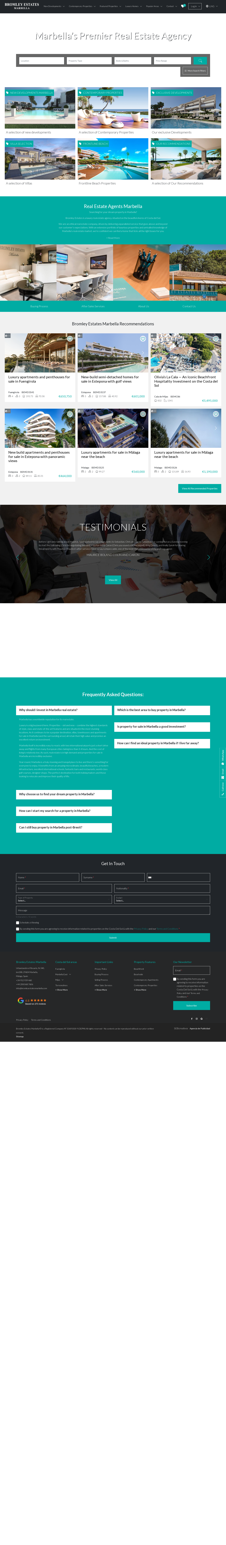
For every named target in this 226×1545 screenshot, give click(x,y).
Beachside (138, 974)
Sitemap (20, 1036)
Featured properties (109, 6)
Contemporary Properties (145, 985)
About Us (143, 306)
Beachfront (139, 969)
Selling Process (101, 980)
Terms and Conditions (167, 928)
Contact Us (189, 306)
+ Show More (61, 989)
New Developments (52, 6)
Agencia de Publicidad (200, 1028)
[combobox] (150, 877)
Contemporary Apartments (146, 980)
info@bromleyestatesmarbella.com (31, 988)
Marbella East (61, 974)
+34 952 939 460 (24, 980)
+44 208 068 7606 (24, 984)
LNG (210, 6)
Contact (170, 6)
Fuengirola (60, 969)
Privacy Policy (141, 928)
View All (113, 579)
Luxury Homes (132, 6)
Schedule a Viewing (29, 922)
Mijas (57, 980)
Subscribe (191, 1005)
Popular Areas (152, 6)
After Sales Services (93, 306)
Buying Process (39, 306)
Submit (113, 937)
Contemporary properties (80, 6)
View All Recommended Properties (200, 488)
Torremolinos (61, 985)
